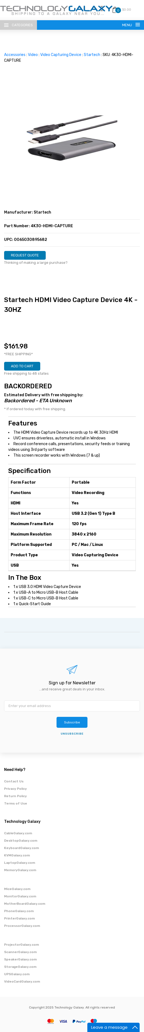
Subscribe (72, 722)
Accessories (14, 54)
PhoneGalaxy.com (19, 911)
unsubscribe (72, 733)
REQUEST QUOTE (25, 255)
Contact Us (14, 781)
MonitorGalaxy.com (20, 896)
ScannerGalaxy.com (20, 952)
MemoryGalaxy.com (20, 870)
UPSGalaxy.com (17, 974)
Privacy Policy (15, 789)
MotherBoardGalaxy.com (24, 904)
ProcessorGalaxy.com (22, 926)
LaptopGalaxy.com (19, 863)
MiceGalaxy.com (17, 889)
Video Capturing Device (60, 54)
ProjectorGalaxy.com (21, 945)
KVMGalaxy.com (17, 855)
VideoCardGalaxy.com (22, 981)
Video (33, 54)
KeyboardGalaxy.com (21, 848)
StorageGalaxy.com (20, 967)
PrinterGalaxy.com (19, 918)
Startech (92, 54)
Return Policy (15, 796)
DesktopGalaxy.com (20, 840)
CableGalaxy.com (18, 833)
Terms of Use (15, 803)
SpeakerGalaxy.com (20, 959)
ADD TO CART (22, 366)
